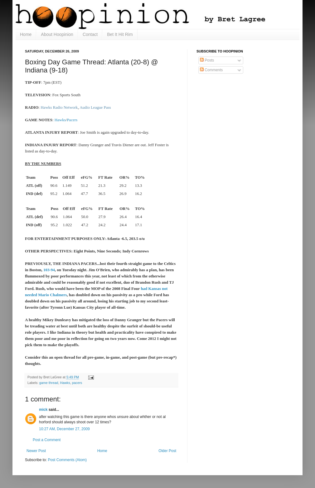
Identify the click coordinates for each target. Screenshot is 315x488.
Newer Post (36, 451)
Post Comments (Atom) (67, 460)
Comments (211, 70)
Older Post (167, 451)
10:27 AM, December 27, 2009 (64, 429)
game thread (48, 383)
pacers (77, 383)
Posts (207, 60)
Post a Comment (47, 440)
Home (26, 34)
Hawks (65, 383)
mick (43, 409)
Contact (90, 34)
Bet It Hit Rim (120, 34)
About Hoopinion (57, 34)
